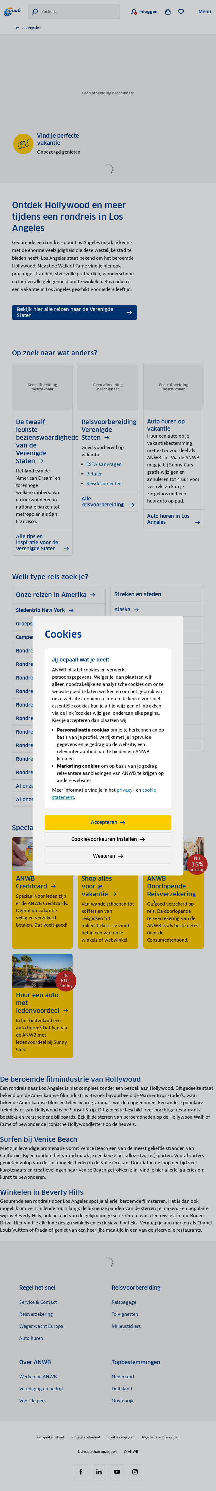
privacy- (126, 790)
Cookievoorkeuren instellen (108, 839)
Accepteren (108, 822)
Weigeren (108, 856)
